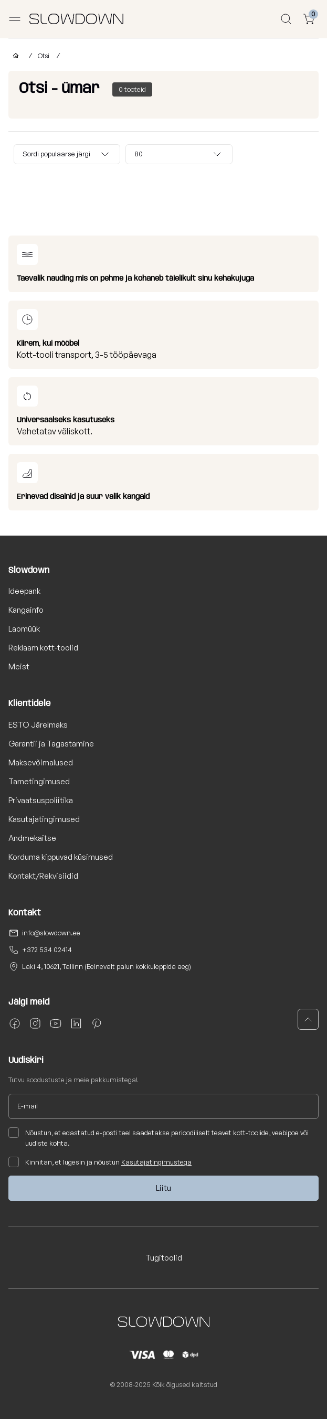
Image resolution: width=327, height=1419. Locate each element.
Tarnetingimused (39, 781)
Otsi (44, 56)
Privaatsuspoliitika (40, 800)
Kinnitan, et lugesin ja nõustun (100, 1162)
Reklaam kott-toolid (43, 648)
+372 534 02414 (47, 949)
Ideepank (24, 591)
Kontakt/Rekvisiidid (43, 876)
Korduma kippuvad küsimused (60, 857)
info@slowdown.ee (51, 933)
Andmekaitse (32, 838)
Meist (18, 666)
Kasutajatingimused (44, 819)
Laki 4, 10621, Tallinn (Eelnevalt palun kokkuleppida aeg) (106, 966)
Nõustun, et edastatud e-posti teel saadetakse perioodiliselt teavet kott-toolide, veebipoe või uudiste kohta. (158, 1137)
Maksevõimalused (40, 762)
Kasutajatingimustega (156, 1162)
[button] (308, 1019)
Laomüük (24, 629)
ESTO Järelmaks (38, 725)
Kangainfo (26, 610)
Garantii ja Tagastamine (51, 744)
